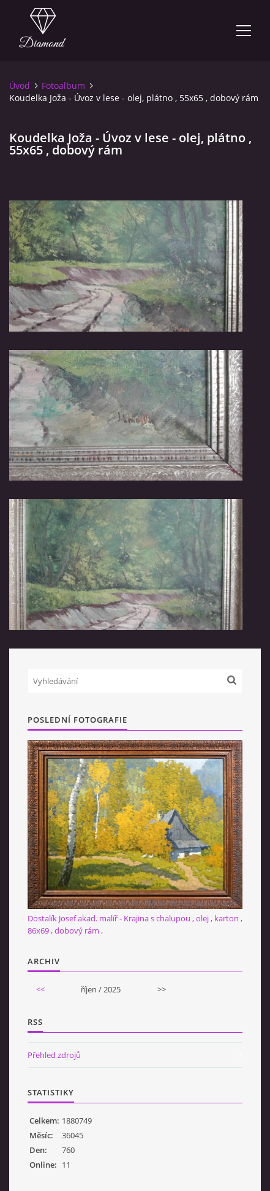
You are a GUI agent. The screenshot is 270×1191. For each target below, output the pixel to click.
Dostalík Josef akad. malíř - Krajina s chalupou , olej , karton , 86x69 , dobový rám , (135, 924)
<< (40, 989)
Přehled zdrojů (54, 1054)
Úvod (19, 85)
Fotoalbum (63, 85)
